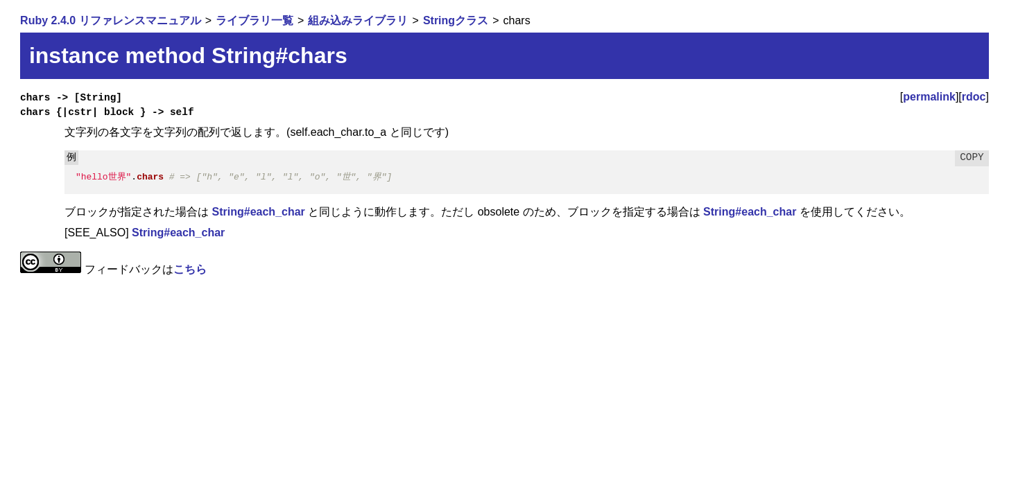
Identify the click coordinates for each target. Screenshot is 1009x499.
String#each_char (258, 212)
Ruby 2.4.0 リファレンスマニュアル (110, 20)
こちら (190, 269)
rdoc (974, 97)
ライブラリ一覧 (254, 20)
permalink (929, 97)
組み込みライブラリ (358, 20)
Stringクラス (455, 20)
